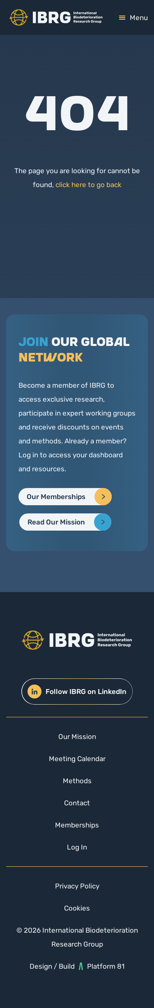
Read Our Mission (56, 522)
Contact (77, 803)
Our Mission (77, 736)
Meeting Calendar (77, 759)
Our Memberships (56, 497)
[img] (56, 17)
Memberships (77, 825)
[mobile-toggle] (133, 18)
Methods (77, 781)
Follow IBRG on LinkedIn (77, 691)
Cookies (77, 908)
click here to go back (88, 185)
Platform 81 (101, 966)
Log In (77, 847)
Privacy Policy (77, 886)
